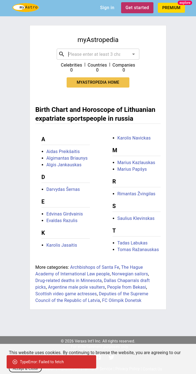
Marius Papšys (132, 169)
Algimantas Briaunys (67, 158)
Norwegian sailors (130, 273)
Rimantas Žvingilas (136, 193)
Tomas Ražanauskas (138, 249)
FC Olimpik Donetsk (121, 300)
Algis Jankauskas (64, 164)
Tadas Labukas (132, 243)
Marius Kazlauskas (136, 162)
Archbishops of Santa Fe (94, 267)
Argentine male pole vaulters (76, 287)
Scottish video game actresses (66, 293)
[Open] (133, 54)
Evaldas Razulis (62, 220)
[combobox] (98, 54)
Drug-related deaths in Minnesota (68, 280)
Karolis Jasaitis (61, 245)
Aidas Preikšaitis (63, 151)
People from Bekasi (126, 287)
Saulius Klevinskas (136, 218)
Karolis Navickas (134, 138)
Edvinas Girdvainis (64, 214)
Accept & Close (25, 369)
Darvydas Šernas (63, 189)
